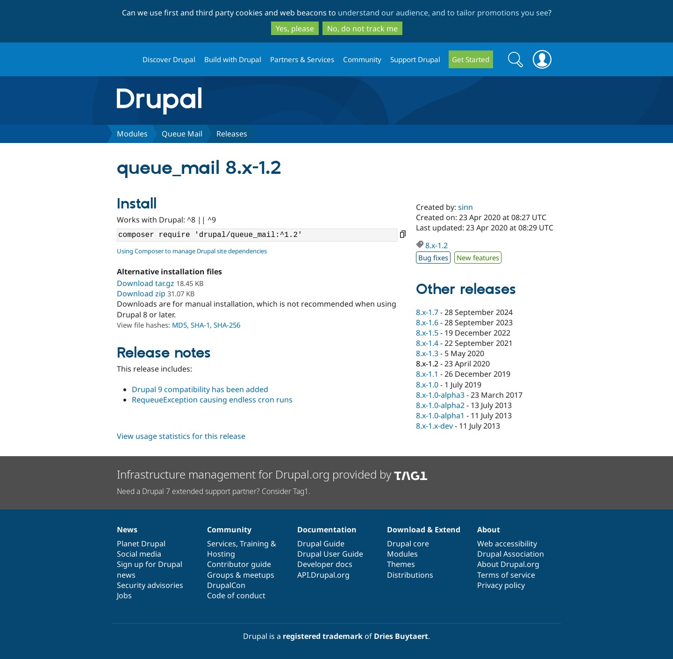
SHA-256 (227, 325)
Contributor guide (239, 564)
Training (254, 543)
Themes (401, 564)
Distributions (410, 575)
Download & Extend (423, 529)
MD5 (179, 325)
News (127, 529)
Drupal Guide (320, 543)
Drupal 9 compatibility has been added (200, 389)
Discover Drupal (169, 59)
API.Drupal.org (323, 575)
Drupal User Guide (330, 554)
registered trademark (323, 636)
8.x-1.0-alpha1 (440, 415)
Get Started (470, 59)
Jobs (124, 595)
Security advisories (150, 585)
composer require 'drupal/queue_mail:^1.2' (257, 235)
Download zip (141, 293)
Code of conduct (236, 595)
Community (362, 59)
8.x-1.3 (427, 353)
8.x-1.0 (427, 385)
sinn (465, 207)
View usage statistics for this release (181, 436)
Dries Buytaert (401, 636)
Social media (139, 554)
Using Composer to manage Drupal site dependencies (192, 251)
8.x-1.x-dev (434, 426)
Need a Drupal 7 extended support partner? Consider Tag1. (213, 491)
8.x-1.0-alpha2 (440, 405)
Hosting (221, 554)
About (488, 529)
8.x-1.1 (427, 374)
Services (221, 543)
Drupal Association (510, 554)
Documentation (327, 529)
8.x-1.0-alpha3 (440, 395)
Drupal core (408, 543)
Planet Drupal (141, 543)
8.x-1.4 (427, 343)
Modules (132, 134)
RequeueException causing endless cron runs (212, 399)
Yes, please (295, 28)
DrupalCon (226, 585)
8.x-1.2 (436, 245)
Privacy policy (501, 585)
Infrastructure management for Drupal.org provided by (272, 474)
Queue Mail (182, 134)
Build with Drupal (232, 59)
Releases (231, 134)
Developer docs (324, 564)
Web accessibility (507, 543)
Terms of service (506, 575)
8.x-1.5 (427, 333)
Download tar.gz (145, 283)
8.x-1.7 (427, 312)
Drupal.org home (126, 59)
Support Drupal (415, 59)
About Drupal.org (508, 564)
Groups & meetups (240, 575)
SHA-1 (200, 325)
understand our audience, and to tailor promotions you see (443, 12)
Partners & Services (302, 59)
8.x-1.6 (427, 322)
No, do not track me (362, 28)
